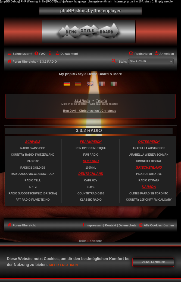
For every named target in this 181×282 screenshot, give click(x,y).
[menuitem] (39, 53)
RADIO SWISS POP (32, 148)
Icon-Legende (90, 241)
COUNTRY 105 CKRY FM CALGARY (149, 199)
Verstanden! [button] (153, 262)
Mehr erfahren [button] (63, 265)
